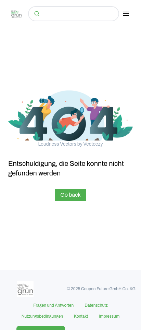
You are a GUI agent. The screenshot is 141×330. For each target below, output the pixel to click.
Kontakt (81, 316)
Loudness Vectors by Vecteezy (70, 144)
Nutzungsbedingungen (42, 316)
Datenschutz (96, 305)
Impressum (109, 316)
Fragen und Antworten (53, 305)
